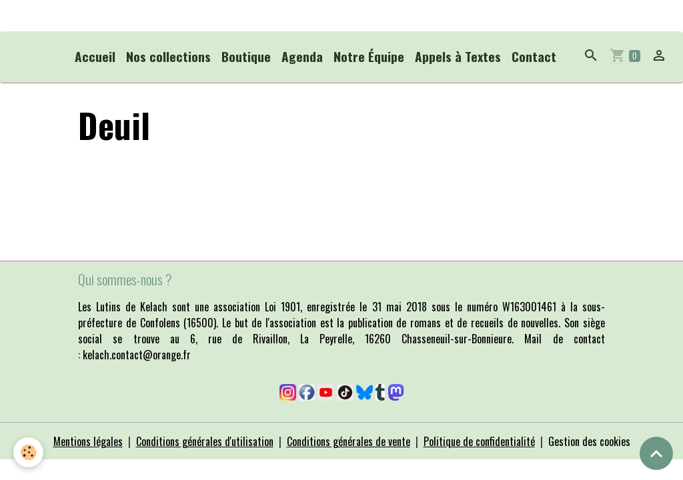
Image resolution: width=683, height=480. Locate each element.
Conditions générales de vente (348, 441)
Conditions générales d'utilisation (204, 441)
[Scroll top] (656, 453)
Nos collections (168, 56)
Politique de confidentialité (479, 441)
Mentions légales (88, 441)
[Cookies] (28, 452)
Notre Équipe (368, 56)
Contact (534, 56)
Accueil (95, 56)
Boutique (246, 56)
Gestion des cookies (589, 441)
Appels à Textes (458, 56)
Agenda (302, 56)
